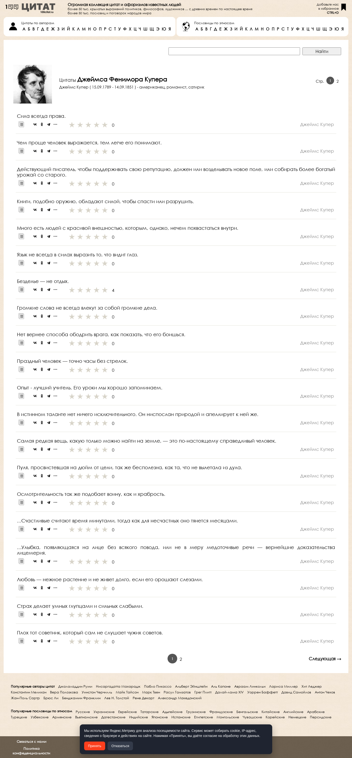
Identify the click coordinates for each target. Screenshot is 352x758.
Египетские (203, 717)
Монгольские (228, 717)
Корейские (275, 717)
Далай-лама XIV (229, 692)
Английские (293, 711)
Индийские (138, 717)
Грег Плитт (203, 692)
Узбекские (40, 717)
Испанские (181, 717)
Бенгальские (247, 711)
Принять (94, 746)
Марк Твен (151, 692)
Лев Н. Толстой (116, 698)
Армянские (62, 717)
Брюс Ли (51, 698)
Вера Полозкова (64, 692)
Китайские (271, 711)
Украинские (104, 711)
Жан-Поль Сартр (25, 698)
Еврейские (127, 711)
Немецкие (297, 717)
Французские (221, 711)
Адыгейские (172, 711)
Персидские (320, 717)
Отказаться (120, 746)
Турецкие (19, 717)
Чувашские (252, 717)
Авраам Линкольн (249, 686)
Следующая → (325, 658)
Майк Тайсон (127, 692)
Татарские (149, 711)
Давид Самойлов (296, 692)
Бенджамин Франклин (81, 698)
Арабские (316, 711)
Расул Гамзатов (177, 692)
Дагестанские (113, 717)
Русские (83, 711)
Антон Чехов (325, 692)
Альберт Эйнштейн (191, 686)
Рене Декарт (143, 698)
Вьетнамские (86, 717)
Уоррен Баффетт (262, 692)
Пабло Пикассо (157, 686)
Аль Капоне (221, 686)
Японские (160, 717)
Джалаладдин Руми (75, 686)
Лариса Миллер (283, 686)
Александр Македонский (180, 698)
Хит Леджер (311, 686)
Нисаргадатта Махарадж (118, 686)
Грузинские (196, 711)
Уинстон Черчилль (97, 692)
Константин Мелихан (28, 692)
